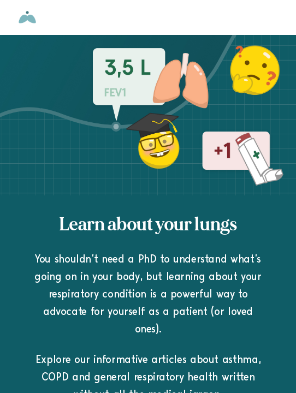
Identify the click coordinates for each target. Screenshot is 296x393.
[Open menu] (276, 17)
